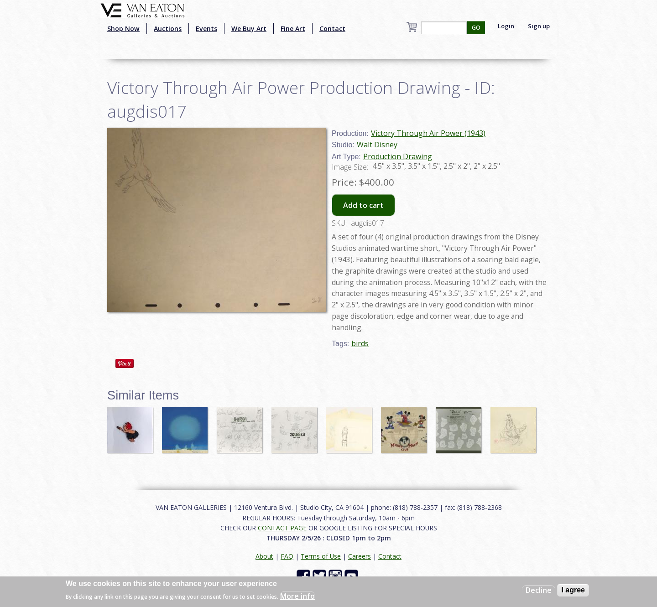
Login (506, 26)
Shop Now (123, 28)
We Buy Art (248, 28)
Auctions (168, 28)
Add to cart (363, 205)
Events (206, 28)
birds (360, 343)
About (264, 556)
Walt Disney (377, 145)
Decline (539, 590)
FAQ (287, 556)
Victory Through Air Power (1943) (428, 133)
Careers (359, 556)
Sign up (539, 26)
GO (476, 27)
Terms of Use (321, 556)
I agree (573, 590)
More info (297, 596)
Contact (332, 28)
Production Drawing (397, 156)
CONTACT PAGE (282, 528)
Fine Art (293, 28)
